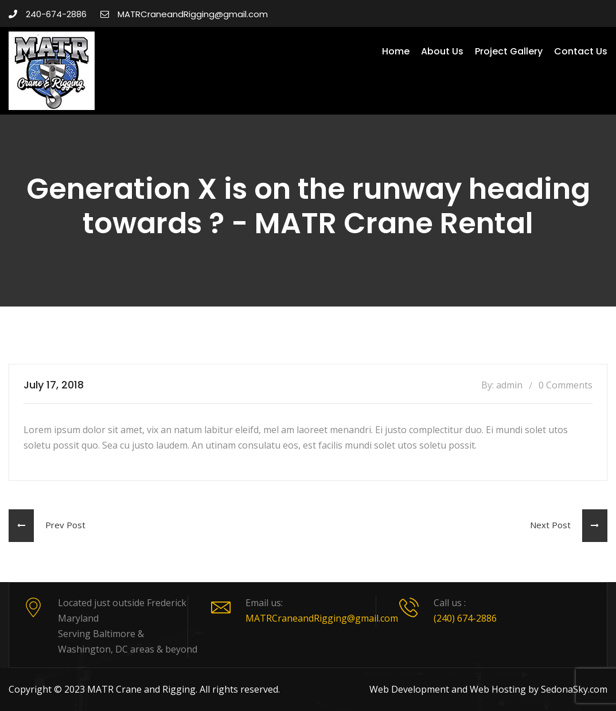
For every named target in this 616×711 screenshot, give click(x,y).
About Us (442, 51)
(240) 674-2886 (465, 618)
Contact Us (580, 51)
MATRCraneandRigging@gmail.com (184, 14)
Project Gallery (509, 51)
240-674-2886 (48, 14)
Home (396, 51)
